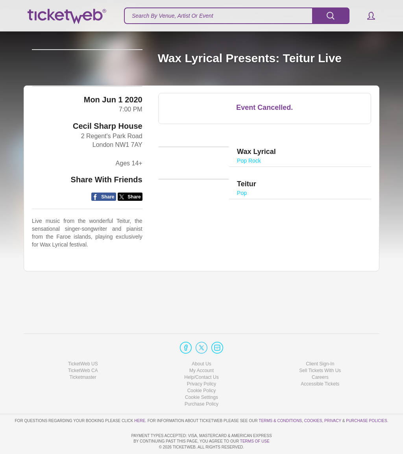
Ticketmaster (83, 355)
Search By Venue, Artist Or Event (172, 16)
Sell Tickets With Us (320, 348)
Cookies (313, 398)
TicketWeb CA (83, 348)
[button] (367, 16)
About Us (201, 341)
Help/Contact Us (201, 355)
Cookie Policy (201, 368)
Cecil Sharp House (107, 162)
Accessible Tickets (320, 361)
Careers (320, 355)
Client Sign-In (320, 341)
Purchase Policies (366, 398)
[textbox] (236, 15)
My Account (201, 348)
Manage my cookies (202, 375)
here (139, 398)
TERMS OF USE (255, 441)
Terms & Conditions (280, 398)
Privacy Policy (201, 361)
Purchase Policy (201, 381)
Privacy (332, 398)
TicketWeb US (83, 341)
